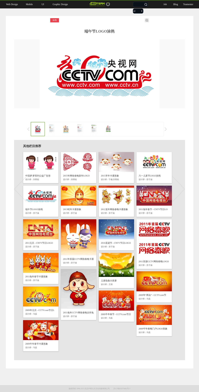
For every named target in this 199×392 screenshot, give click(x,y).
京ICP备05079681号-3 (121, 388)
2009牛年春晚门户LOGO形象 (153, 328)
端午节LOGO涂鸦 (34, 209)
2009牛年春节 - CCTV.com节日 (116, 314)
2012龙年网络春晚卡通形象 (114, 209)
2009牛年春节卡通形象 (36, 344)
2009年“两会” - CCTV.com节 (152, 295)
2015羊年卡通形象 (110, 176)
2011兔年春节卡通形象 (36, 276)
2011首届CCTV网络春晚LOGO (154, 261)
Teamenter (188, 4)
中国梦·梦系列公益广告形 (38, 176)
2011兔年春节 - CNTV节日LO (153, 209)
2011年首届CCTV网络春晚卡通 (78, 259)
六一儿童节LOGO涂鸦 (150, 176)
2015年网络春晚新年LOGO (76, 176)
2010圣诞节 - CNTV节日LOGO (116, 243)
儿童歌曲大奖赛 (109, 280)
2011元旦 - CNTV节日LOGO (39, 243)
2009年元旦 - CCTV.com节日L (39, 310)
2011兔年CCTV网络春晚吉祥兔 (78, 312)
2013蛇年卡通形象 (72, 209)
